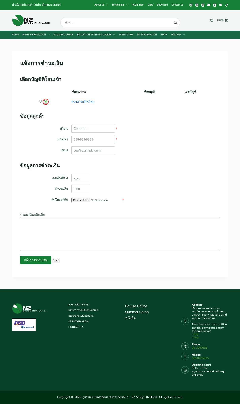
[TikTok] (226, 5)
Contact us (177, 4)
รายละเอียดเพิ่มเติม (32, 214)
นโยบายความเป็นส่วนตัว (80, 316)
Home (15, 34)
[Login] (211, 20)
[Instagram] (196, 5)
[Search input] (118, 22)
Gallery (178, 34)
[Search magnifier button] (175, 22)
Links (150, 4)
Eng (195, 334)
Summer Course (63, 34)
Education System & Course (97, 34)
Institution (126, 34)
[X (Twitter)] (202, 5)
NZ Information (147, 34)
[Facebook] (190, 5)
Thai (196, 337)
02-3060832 (199, 348)
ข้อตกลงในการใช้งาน (78, 304)
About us (101, 5)
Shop (164, 34)
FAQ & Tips (137, 4)
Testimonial (121, 5)
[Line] (220, 5)
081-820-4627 (200, 358)
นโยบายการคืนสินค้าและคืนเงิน (84, 310)
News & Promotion (37, 34)
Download (162, 4)
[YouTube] (214, 5)
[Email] (208, 5)
